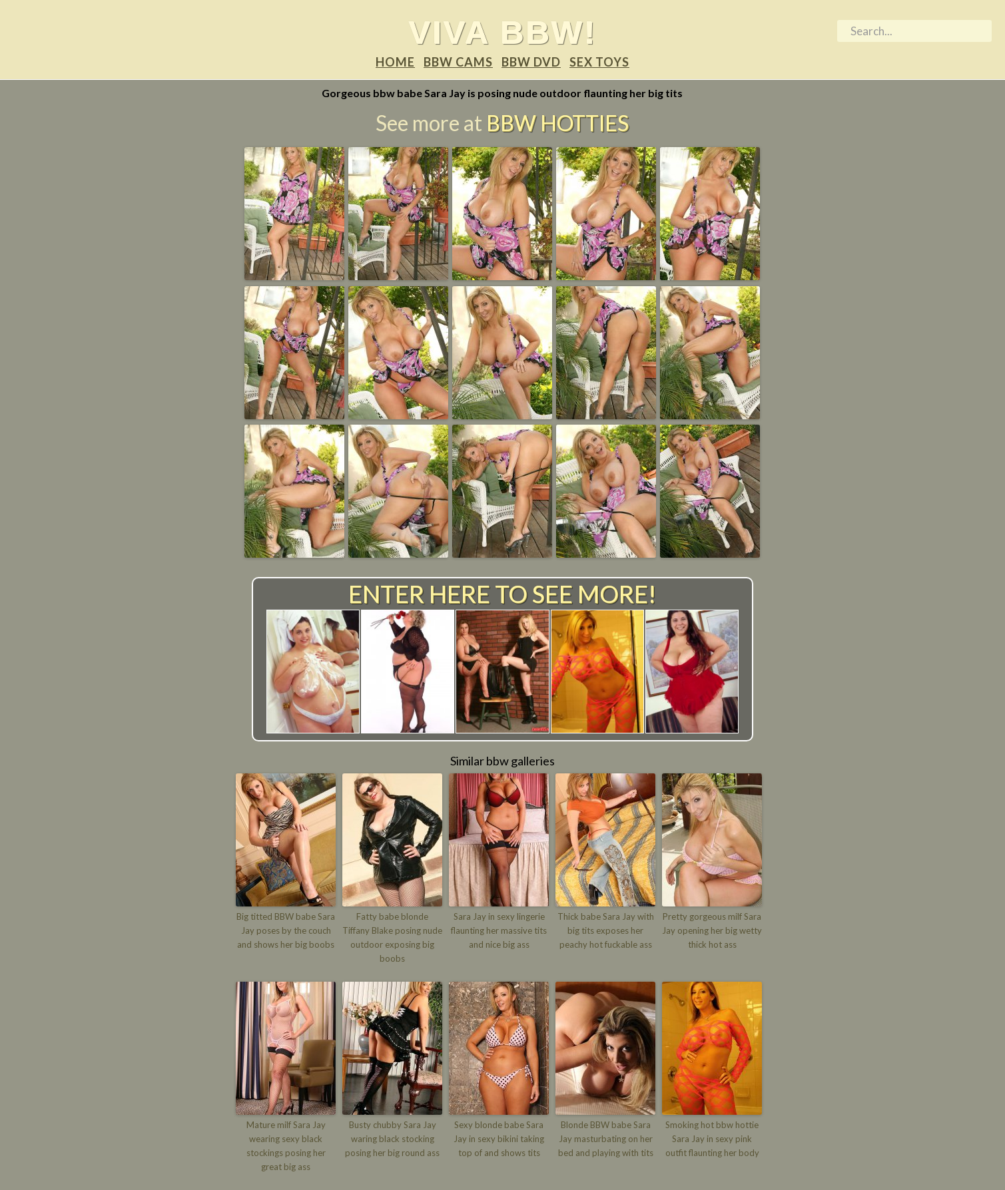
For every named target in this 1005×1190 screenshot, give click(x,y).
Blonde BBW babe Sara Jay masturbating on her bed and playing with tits (605, 1138)
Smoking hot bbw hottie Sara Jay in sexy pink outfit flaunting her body (712, 1138)
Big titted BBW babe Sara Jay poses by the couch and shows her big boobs (285, 930)
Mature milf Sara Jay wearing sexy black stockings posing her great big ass (286, 1145)
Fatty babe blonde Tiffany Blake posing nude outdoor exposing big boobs (392, 937)
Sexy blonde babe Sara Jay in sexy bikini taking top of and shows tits (499, 1138)
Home (395, 62)
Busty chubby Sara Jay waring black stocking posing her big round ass (392, 1138)
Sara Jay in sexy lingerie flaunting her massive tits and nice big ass (499, 930)
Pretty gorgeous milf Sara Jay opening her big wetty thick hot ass (712, 930)
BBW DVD (531, 62)
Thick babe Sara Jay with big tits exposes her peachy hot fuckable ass (605, 930)
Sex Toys (599, 62)
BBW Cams (458, 62)
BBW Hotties (557, 123)
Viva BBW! (502, 32)
